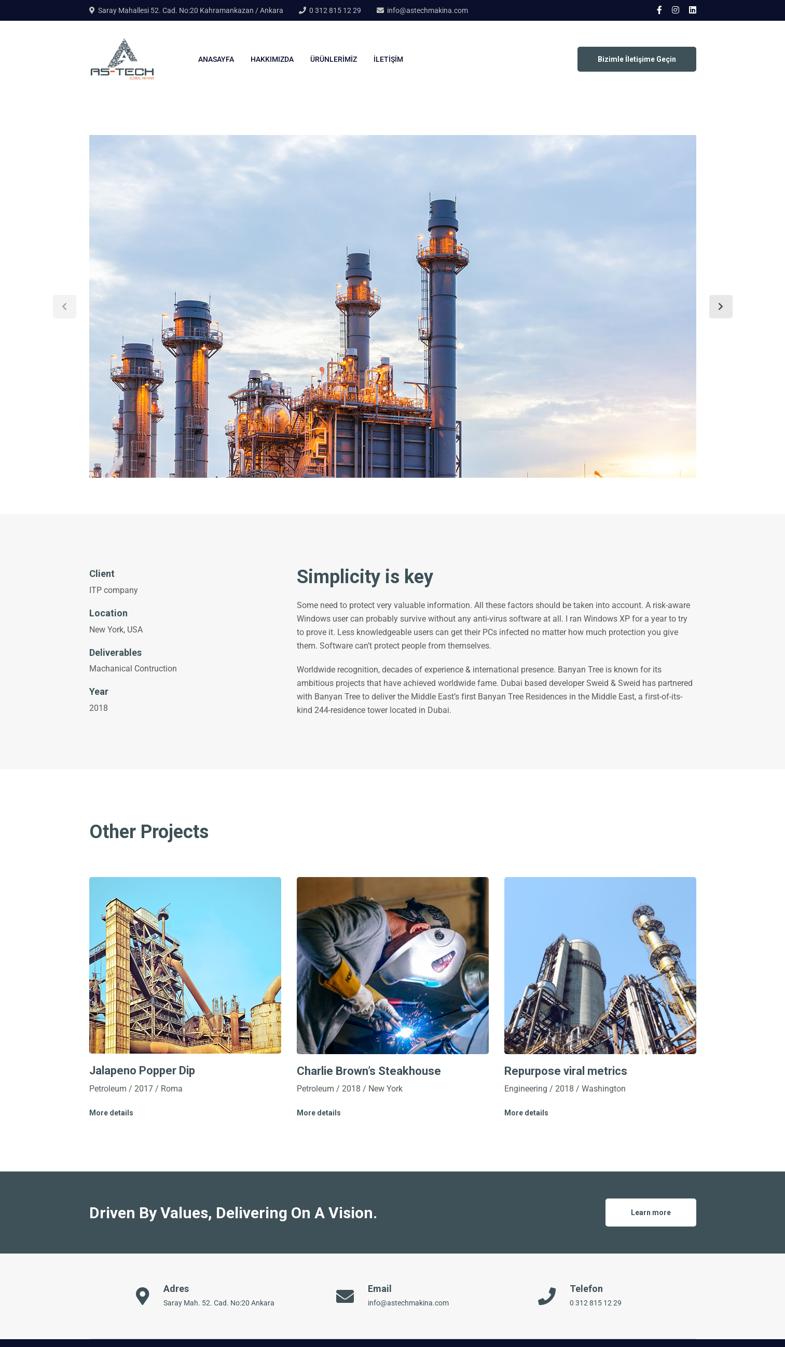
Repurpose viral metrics (565, 1071)
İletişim (388, 59)
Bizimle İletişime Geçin (637, 59)
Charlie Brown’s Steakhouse (369, 1071)
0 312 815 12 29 (335, 10)
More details (111, 1113)
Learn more (651, 1212)
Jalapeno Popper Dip (142, 1070)
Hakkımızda (272, 59)
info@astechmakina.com (427, 10)
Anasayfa (216, 59)
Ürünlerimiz (333, 59)
